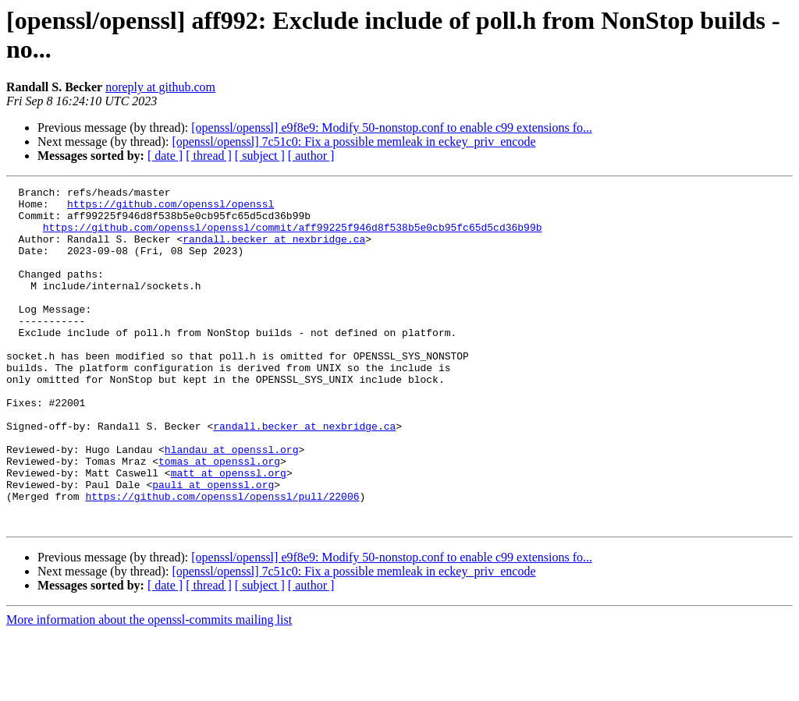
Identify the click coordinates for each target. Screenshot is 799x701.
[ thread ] (209, 155)
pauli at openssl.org (213, 545)
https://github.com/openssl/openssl (170, 208)
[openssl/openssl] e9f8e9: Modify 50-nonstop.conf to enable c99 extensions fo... (391, 127)
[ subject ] (260, 155)
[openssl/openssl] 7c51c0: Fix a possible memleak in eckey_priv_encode (353, 141)
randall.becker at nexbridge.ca (274, 250)
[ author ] (311, 155)
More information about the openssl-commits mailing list (149, 687)
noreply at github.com (160, 87)
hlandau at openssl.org (232, 503)
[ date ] (165, 155)
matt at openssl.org (228, 531)
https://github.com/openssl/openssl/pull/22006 (222, 559)
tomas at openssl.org (219, 517)
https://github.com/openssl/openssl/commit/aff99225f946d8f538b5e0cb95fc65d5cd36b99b (292, 236)
